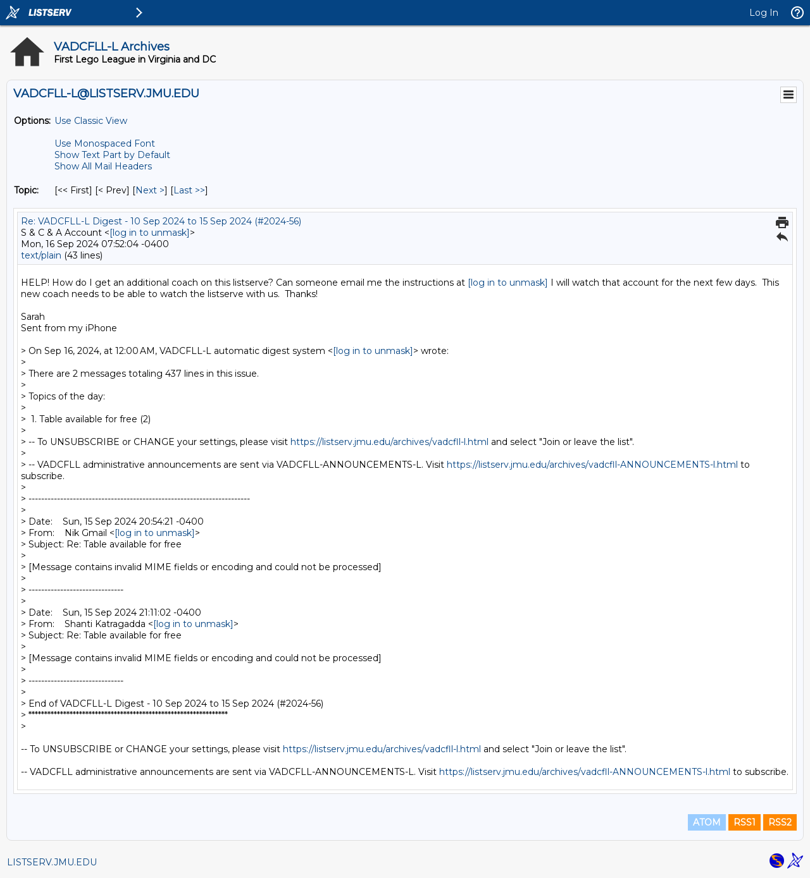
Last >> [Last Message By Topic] (189, 190)
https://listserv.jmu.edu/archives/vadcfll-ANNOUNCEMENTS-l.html (592, 464)
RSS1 (744, 822)
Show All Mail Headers (103, 166)
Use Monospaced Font (104, 143)
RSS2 (780, 822)
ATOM (707, 822)
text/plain (41, 255)
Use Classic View (90, 120)
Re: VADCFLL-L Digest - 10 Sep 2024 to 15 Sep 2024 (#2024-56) (161, 221)
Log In (763, 12)
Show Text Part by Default (112, 155)
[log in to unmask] (149, 232)
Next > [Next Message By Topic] (150, 190)
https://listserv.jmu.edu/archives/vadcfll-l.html (389, 442)
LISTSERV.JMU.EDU (52, 862)
